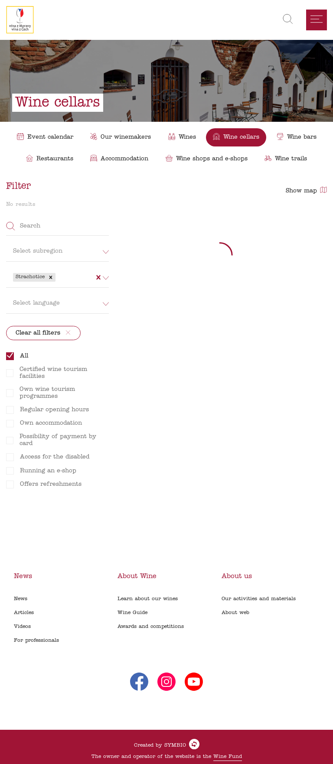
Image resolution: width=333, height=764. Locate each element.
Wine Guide (132, 612)
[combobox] (58, 277)
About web (235, 612)
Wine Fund (227, 756)
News (20, 598)
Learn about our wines (148, 598)
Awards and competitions (151, 626)
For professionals (36, 640)
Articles (24, 612)
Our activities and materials (259, 598)
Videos (22, 626)
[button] (51, 277)
